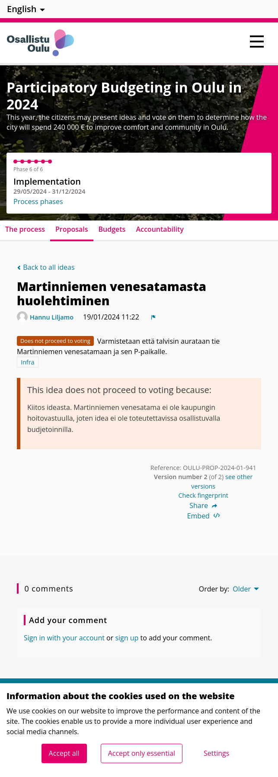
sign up (126, 638)
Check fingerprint (203, 495)
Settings (216, 753)
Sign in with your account (64, 638)
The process (25, 229)
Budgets (112, 229)
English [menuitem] (22, 9)
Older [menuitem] (242, 588)
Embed (203, 515)
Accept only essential (141, 753)
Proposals (71, 229)
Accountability (159, 229)
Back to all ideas (46, 267)
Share (203, 505)
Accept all (64, 753)
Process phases (38, 201)
